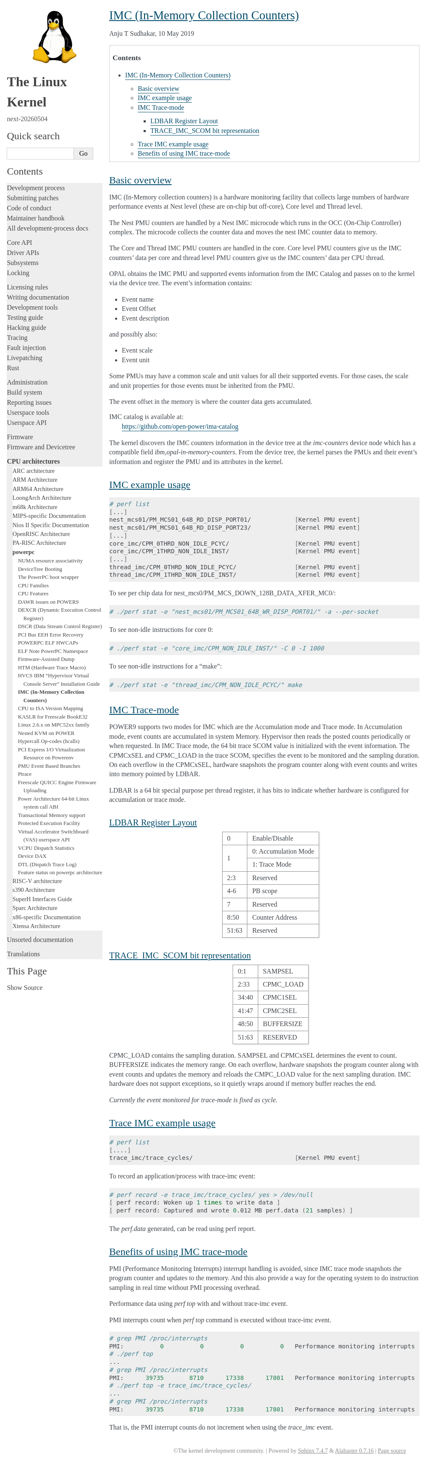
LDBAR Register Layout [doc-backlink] (153, 822)
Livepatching (24, 357)
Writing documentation (38, 297)
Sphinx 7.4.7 (313, 1451)
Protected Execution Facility (49, 823)
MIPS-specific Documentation (49, 515)
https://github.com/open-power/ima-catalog (180, 426)
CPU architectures (33, 461)
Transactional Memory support (52, 815)
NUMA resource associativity (50, 560)
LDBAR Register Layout (184, 121)
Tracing (17, 337)
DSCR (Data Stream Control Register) (60, 626)
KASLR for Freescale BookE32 (53, 717)
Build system (24, 392)
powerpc (23, 552)
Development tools (32, 307)
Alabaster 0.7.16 (354, 1451)
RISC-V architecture (37, 881)
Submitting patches (32, 198)
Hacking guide (26, 327)
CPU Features (33, 593)
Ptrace (24, 774)
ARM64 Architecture (38, 488)
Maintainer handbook (35, 218)
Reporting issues (29, 402)
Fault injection (26, 347)
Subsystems (23, 262)
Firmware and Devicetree (41, 447)
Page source (392, 1451)
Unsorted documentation (40, 939)
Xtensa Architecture (36, 926)
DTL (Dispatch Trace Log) (47, 864)
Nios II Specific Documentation (51, 525)
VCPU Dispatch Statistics (46, 848)
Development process (36, 187)
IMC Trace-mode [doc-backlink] (144, 709)
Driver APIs (23, 252)
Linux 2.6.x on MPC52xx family (53, 725)
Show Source (24, 987)
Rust (13, 367)
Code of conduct (29, 208)
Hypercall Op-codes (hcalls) (49, 741)
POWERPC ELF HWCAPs (48, 642)
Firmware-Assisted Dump (46, 659)
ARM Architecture (35, 479)
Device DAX (32, 856)
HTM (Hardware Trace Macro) (52, 667)
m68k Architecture (35, 507)
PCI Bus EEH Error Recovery (51, 634)
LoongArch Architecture (42, 497)
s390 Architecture (34, 889)
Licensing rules (27, 287)
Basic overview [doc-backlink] (140, 180)
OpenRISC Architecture (41, 534)
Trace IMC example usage (173, 144)
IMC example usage (165, 97)
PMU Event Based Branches (49, 766)
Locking (18, 272)
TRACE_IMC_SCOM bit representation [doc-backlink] (180, 955)
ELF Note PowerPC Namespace (53, 651)
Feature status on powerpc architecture (60, 872)
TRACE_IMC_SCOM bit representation (205, 130)
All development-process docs (47, 228)
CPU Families (33, 585)
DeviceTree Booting (40, 569)
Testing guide (25, 317)
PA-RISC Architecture (39, 542)
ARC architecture (34, 470)
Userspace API (27, 422)
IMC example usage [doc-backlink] (149, 484)
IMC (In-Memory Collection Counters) (178, 75)
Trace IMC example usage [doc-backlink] (162, 1122)
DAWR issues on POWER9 (48, 602)
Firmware (20, 436)
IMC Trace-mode (161, 107)
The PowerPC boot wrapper (48, 577)
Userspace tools (28, 412)
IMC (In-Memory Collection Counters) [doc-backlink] (204, 15)
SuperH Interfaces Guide (42, 899)
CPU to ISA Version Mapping (50, 708)
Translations (23, 954)
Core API (19, 242)
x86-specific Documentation (47, 917)
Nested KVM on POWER (46, 733)
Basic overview (158, 88)
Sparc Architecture (35, 908)
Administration (27, 382)
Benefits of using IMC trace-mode (184, 153)
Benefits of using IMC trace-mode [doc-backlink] (178, 1251)
